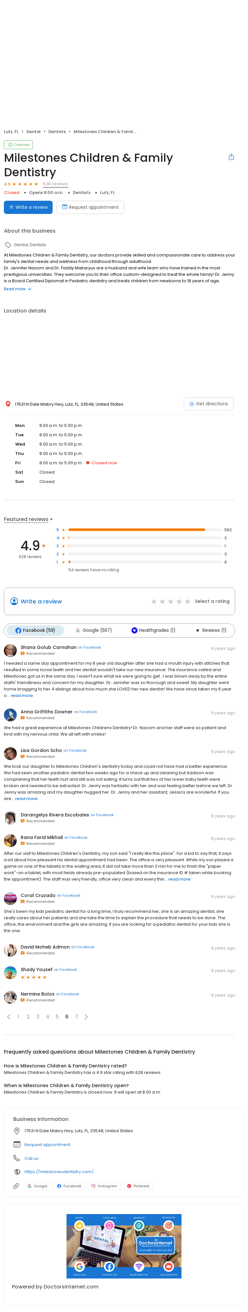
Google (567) (92, 630)
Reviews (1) (207, 630)
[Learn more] (124, 1245)
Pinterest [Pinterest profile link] (138, 1185)
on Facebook (89, 647)
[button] (8, 1016)
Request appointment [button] (47, 1144)
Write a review (41, 601)
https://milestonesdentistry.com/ (59, 1171)
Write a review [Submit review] (28, 207)
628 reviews (55, 184)
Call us (31, 1158)
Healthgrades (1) (151, 630)
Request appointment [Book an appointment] (90, 207)
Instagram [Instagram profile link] (104, 1185)
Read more (18, 289)
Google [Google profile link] (37, 1185)
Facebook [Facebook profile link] (69, 1185)
